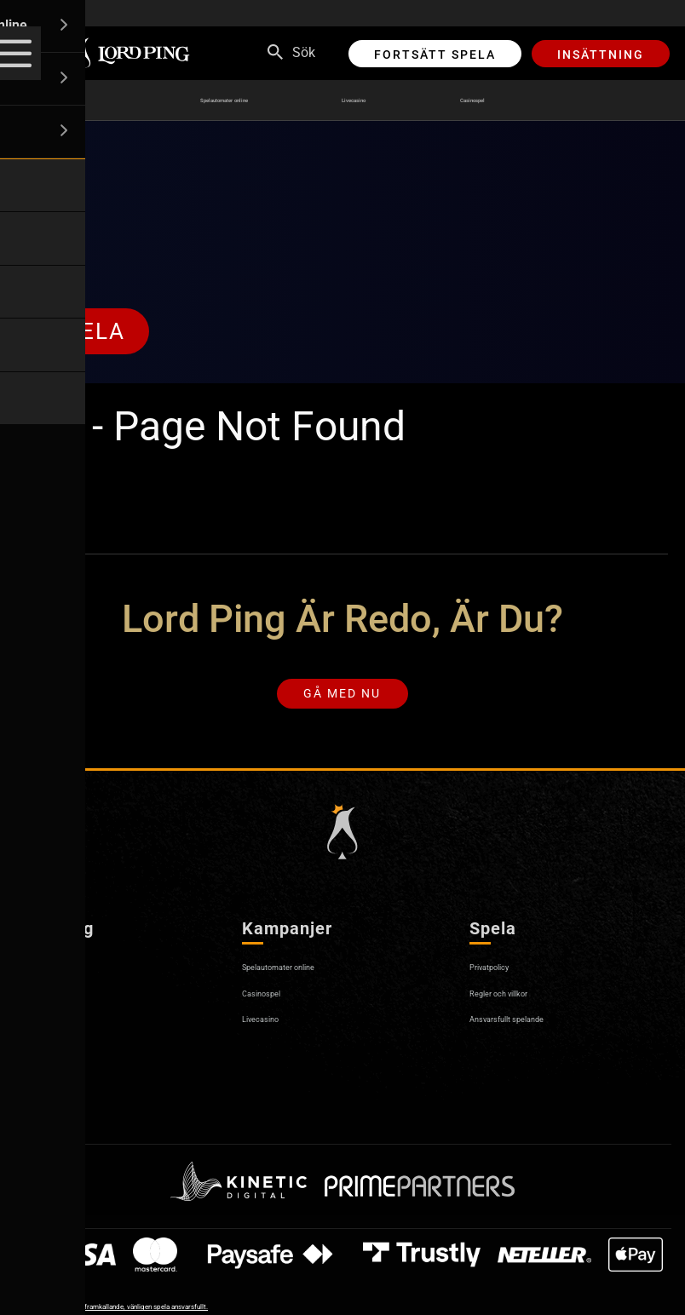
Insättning (600, 54)
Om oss (37, 978)
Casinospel (525, 100)
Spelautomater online (199, 100)
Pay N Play (46, 1056)
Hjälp (29, 1004)
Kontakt (37, 1030)
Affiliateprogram (62, 1081)
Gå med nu (342, 700)
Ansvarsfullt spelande (534, 1030)
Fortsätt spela (435, 54)
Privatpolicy (504, 978)
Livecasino (382, 100)
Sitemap (39, 1108)
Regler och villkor (520, 1004)
